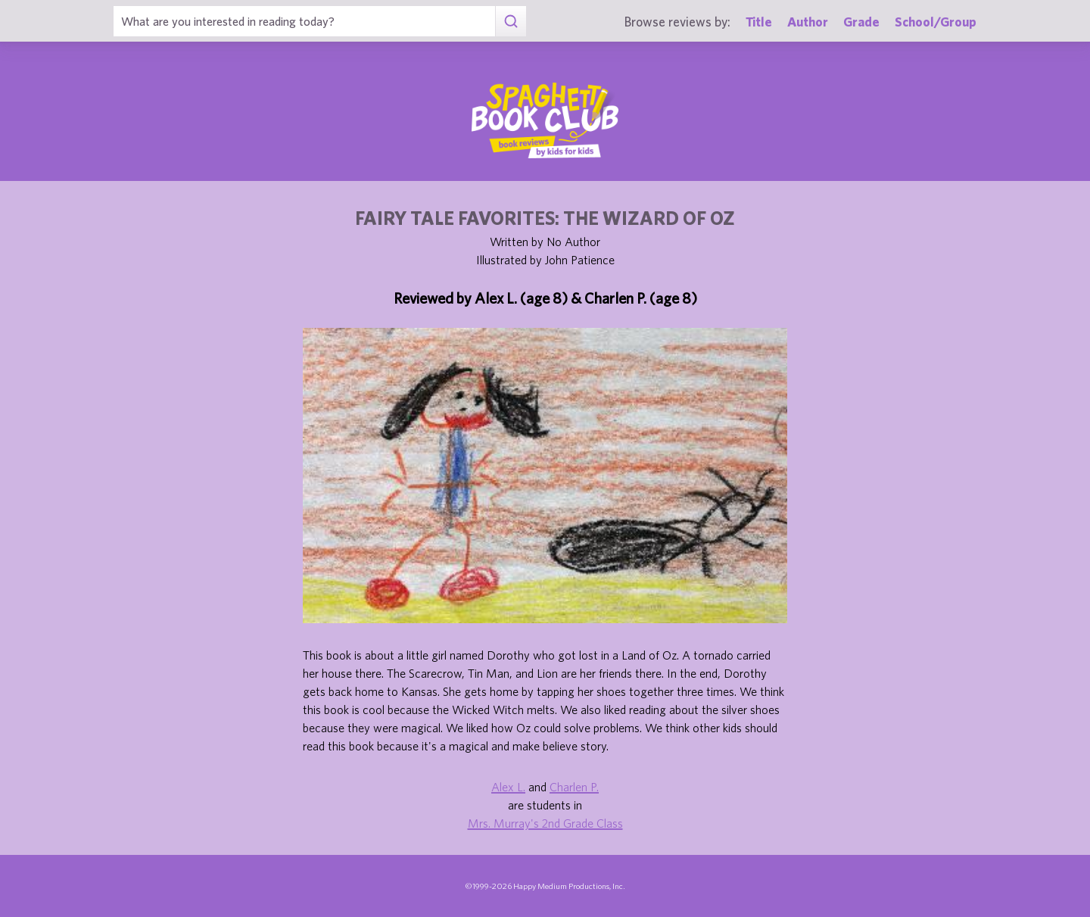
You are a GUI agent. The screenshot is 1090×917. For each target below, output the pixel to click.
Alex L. (508, 787)
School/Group (935, 22)
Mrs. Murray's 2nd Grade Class (545, 823)
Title (759, 22)
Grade (861, 22)
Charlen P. (574, 787)
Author (807, 22)
